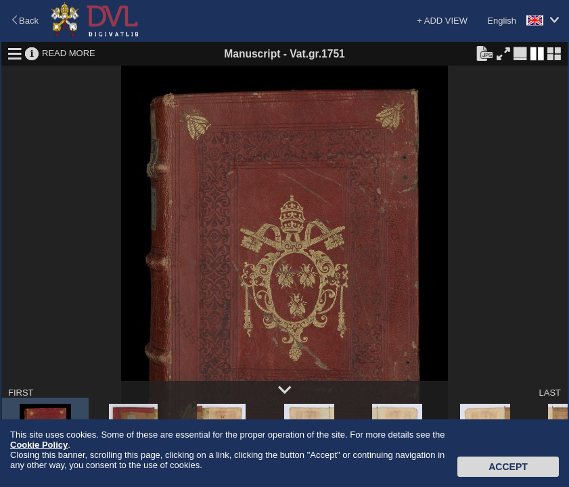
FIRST (21, 393)
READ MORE (68, 53)
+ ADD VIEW (442, 21)
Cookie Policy (39, 445)
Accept (508, 466)
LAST (550, 393)
